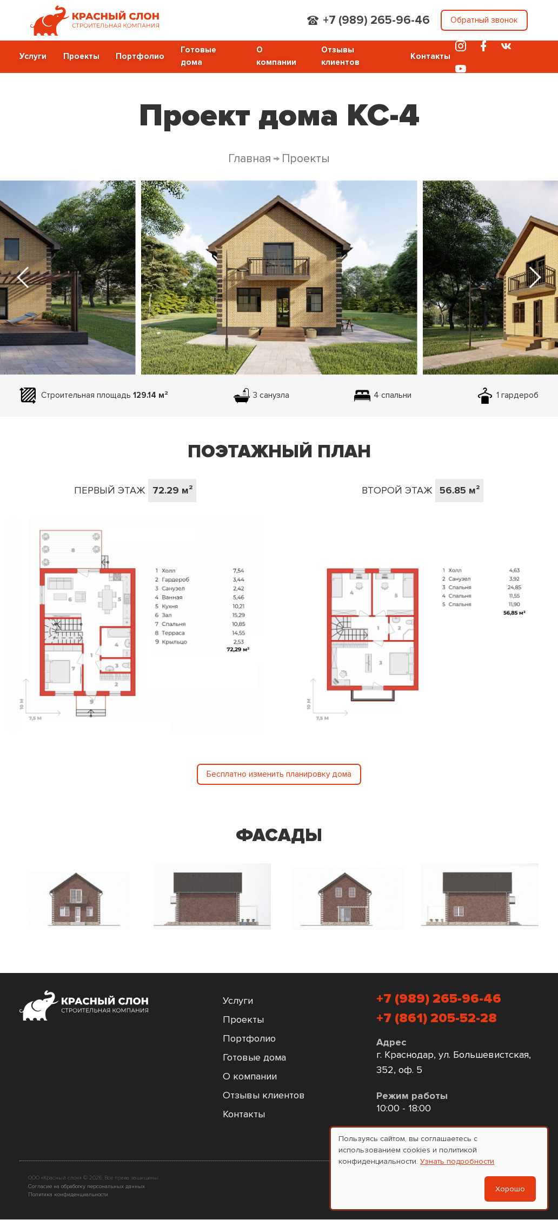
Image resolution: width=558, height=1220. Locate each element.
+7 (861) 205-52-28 (436, 1018)
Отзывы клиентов (340, 56)
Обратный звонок (484, 20)
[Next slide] (533, 277)
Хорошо (510, 1189)
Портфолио (140, 56)
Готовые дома (198, 56)
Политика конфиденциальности (68, 1194)
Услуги (32, 56)
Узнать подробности (457, 1161)
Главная (249, 158)
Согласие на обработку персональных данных (86, 1186)
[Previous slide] (25, 277)
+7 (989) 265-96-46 (376, 20)
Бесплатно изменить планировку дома (279, 774)
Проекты (81, 56)
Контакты (430, 56)
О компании (276, 56)
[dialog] (439, 1168)
